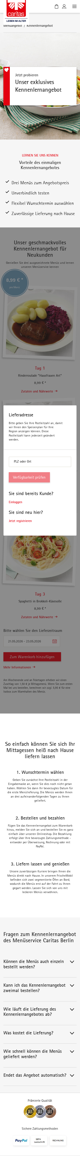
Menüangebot (12, 25)
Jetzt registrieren (20, 521)
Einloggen (15, 502)
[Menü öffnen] (74, 6)
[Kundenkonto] (64, 6)
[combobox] (40, 462)
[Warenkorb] (56, 6)
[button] (40, 965)
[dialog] (40, 470)
